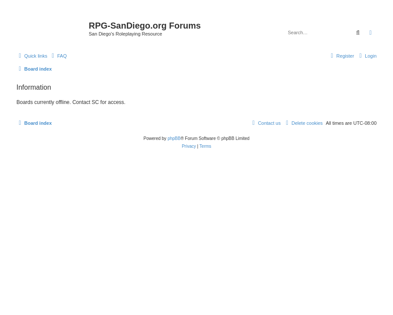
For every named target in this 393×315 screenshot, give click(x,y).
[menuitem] (58, 56)
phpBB (174, 138)
